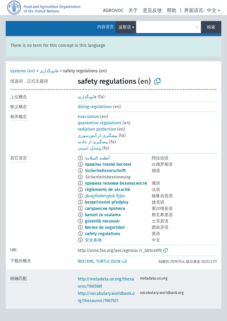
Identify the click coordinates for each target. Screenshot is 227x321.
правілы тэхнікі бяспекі (108, 164)
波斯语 (124, 27)
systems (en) (22, 71)
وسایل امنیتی (89, 148)
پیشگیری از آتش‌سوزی (98, 135)
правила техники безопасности (116, 183)
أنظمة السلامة (97, 158)
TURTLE (102, 261)
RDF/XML (86, 261)
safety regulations (102, 233)
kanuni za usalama (103, 214)
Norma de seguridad (104, 227)
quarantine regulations (99, 123)
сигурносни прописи (105, 208)
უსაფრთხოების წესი (105, 195)
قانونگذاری (49, 71)
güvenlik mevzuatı (102, 221)
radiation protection (97, 129)
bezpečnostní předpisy (106, 202)
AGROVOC (113, 10)
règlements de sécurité (107, 189)
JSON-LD (119, 261)
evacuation (88, 116)
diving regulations (95, 106)
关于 (133, 10)
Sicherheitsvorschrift (105, 170)
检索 (211, 27)
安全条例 (93, 240)
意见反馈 (152, 10)
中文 (212, 10)
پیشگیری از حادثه (93, 141)
